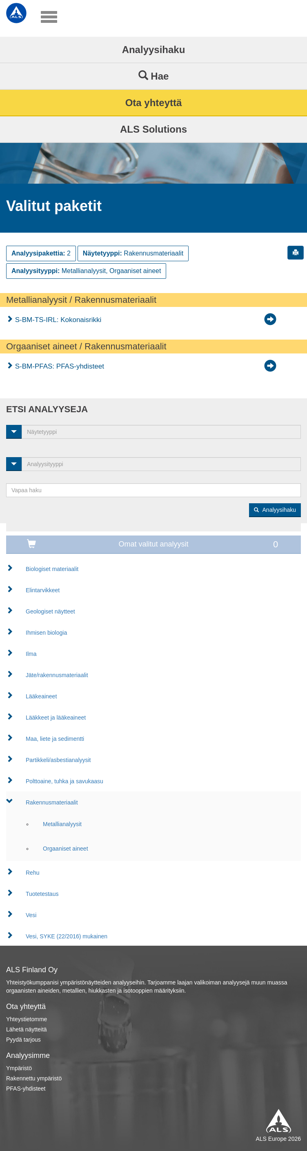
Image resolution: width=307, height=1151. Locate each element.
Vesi (31, 915)
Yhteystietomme (26, 1019)
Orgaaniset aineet (65, 848)
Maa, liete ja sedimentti (55, 738)
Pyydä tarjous (23, 1039)
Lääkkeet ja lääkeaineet (56, 717)
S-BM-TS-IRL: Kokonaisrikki (57, 320)
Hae (153, 76)
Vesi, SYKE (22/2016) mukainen (66, 936)
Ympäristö (19, 1068)
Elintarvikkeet (43, 590)
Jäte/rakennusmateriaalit (57, 675)
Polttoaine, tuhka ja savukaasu (64, 781)
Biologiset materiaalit (52, 569)
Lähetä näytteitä (26, 1029)
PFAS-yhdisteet (26, 1088)
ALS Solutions (153, 129)
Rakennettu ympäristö (34, 1078)
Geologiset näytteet (50, 611)
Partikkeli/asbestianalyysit (58, 760)
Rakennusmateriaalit (52, 802)
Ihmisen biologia (46, 632)
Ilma (31, 654)
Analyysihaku (153, 49)
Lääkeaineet (41, 696)
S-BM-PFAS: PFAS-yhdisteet (58, 366)
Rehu (32, 872)
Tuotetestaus (42, 894)
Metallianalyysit (62, 824)
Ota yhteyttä (153, 102)
